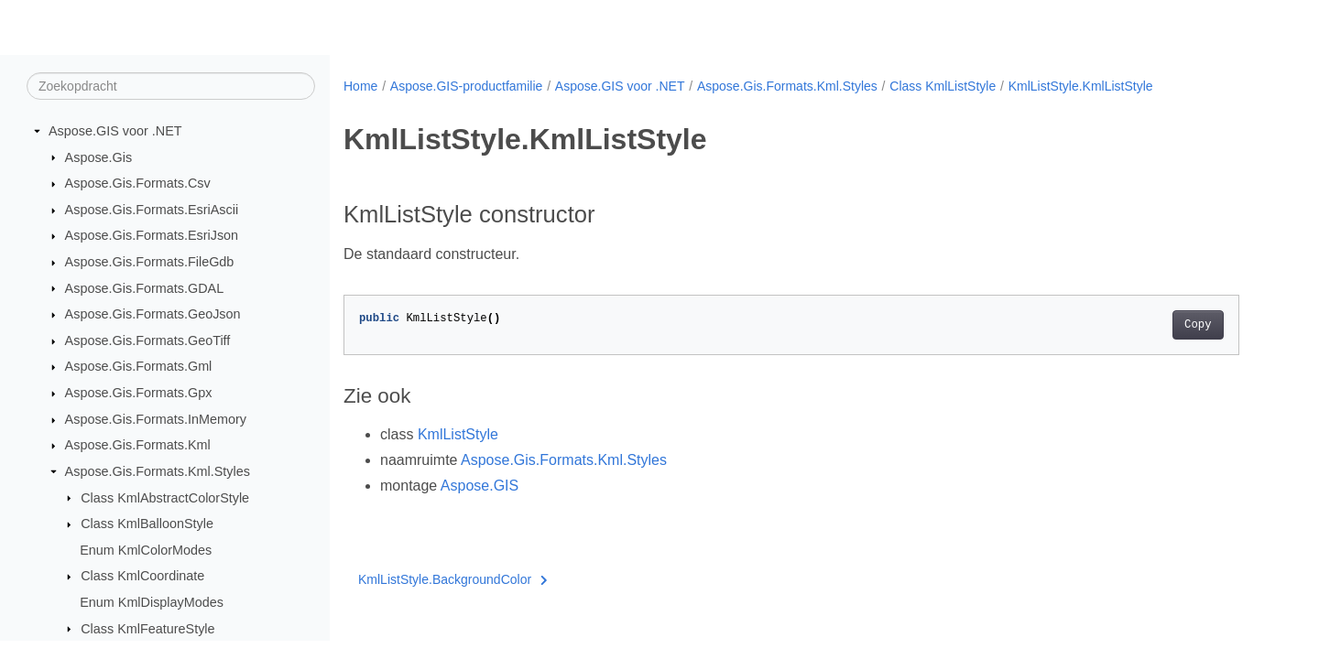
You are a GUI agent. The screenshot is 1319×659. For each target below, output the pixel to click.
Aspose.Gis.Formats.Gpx (139, 392)
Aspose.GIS (479, 485)
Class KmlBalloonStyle (147, 523)
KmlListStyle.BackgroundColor (453, 579)
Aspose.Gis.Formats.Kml (138, 445)
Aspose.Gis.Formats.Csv (138, 183)
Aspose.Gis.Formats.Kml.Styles (157, 471)
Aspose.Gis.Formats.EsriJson (152, 235)
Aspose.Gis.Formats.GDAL (144, 288)
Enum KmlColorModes (146, 550)
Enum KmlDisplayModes (151, 602)
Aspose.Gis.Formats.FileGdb (149, 261)
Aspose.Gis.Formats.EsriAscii (152, 209)
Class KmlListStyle (942, 86)
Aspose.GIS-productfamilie (466, 86)
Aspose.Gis (99, 157)
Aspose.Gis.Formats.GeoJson (153, 314)
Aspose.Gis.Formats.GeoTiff (148, 340)
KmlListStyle (458, 434)
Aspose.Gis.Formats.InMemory (155, 419)
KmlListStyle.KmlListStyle (1080, 86)
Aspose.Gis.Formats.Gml (139, 366)
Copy (1197, 325)
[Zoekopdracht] (171, 86)
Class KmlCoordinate (142, 575)
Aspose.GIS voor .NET (115, 131)
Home (360, 86)
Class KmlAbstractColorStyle (165, 498)
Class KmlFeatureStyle (147, 628)
